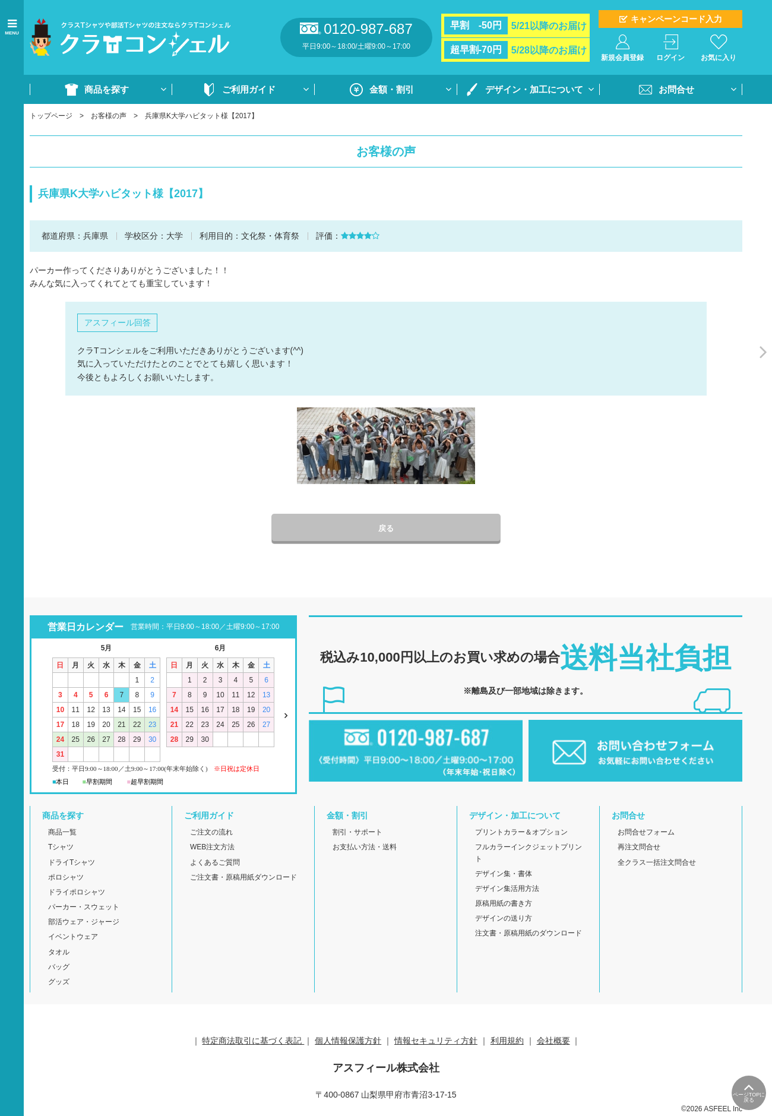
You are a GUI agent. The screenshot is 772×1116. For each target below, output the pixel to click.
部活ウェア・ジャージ (83, 923)
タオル (58, 953)
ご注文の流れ (211, 833)
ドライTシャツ (71, 863)
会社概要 (553, 1042)
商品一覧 (62, 833)
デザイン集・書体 (503, 874)
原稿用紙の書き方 (503, 904)
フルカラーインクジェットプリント (528, 854)
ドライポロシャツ (76, 893)
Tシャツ (61, 848)
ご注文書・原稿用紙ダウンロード (243, 878)
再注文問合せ (639, 848)
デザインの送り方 (503, 919)
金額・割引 (391, 89)
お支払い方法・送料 (365, 848)
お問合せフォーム (646, 833)
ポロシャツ (66, 878)
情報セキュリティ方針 (435, 1042)
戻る (386, 529)
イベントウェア (73, 938)
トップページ (51, 116)
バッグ (58, 967)
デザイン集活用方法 (507, 890)
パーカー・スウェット (83, 908)
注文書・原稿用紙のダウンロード (528, 934)
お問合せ (676, 89)
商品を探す (106, 89)
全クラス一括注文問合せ (657, 863)
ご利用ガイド (249, 89)
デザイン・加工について (534, 89)
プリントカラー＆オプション (521, 833)
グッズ (58, 983)
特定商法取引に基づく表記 (253, 1042)
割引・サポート (357, 833)
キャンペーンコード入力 (676, 19)
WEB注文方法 (212, 848)
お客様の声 (108, 116)
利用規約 (507, 1042)
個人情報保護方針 (348, 1042)
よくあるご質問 (215, 863)
